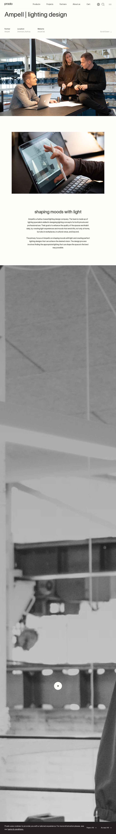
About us (76, 4)
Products (36, 4)
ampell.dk (41, 32)
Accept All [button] (105, 828)
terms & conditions (16, 829)
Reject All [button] (90, 828)
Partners (63, 4)
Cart (88, 4)
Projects (50, 4)
